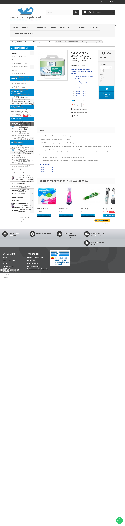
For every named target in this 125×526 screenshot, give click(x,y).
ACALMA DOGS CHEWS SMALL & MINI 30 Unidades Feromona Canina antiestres (24, 412)
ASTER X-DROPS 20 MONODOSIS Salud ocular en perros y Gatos (26, 356)
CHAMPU (14, 314)
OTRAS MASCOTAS (19, 204)
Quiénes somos (19, 455)
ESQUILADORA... (110, 209)
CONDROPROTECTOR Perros (21, 116)
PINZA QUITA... (87, 209)
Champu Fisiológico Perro (19, 160)
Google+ (76, 105)
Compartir (85, 101)
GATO (53, 27)
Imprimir (77, 116)
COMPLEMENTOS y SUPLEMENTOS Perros (20, 102)
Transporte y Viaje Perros (22, 187)
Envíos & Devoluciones (21, 448)
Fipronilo (14, 302)
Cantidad (103, 64)
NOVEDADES (16, 323)
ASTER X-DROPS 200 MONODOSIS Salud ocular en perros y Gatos (24, 330)
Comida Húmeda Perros (22, 94)
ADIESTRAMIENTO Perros (19, 58)
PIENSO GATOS (66, 27)
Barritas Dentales (26, 315)
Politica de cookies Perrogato (23, 462)
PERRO (25, 27)
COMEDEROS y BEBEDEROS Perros (19, 88)
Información (17, 444)
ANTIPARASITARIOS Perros (20, 68)
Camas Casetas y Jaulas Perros (21, 82)
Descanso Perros (19, 121)
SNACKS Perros (19, 183)
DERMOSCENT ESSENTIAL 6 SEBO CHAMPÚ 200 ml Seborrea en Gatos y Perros (25, 260)
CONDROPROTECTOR (19, 295)
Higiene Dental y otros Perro (20, 126)
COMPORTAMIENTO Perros (20, 109)
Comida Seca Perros (21, 97)
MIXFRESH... (64, 209)
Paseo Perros (18, 145)
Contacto (110, 2)
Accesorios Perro (19, 152)
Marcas (14, 218)
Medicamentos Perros (21, 138)
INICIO (15, 27)
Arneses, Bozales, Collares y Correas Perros (20, 75)
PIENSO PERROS (39, 27)
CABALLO (82, 27)
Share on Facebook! (80, 109)
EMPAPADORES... (44, 209)
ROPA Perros (18, 180)
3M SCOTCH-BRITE (21, 222)
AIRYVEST (17, 233)
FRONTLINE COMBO (18, 305)
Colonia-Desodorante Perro (20, 174)
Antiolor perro (18, 156)
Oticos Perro (18, 142)
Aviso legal (17, 452)
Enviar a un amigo (80, 112)
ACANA (16, 226)
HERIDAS (14, 309)
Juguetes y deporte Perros (19, 133)
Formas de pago (19, 458)
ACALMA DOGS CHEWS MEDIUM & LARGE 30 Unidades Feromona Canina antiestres (25, 384)
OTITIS (13, 299)
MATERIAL (16, 211)
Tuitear (75, 101)
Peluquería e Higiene (21, 149)
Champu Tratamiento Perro (20, 167)
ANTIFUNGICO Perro (21, 63)
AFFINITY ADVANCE (21, 229)
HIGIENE (15, 207)
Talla (102, 74)
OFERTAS (94, 27)
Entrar (103, 2)
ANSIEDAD (22, 299)
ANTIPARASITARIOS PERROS (24, 33)
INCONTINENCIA (26, 310)
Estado (73, 65)
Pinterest (86, 105)
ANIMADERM (18, 236)
